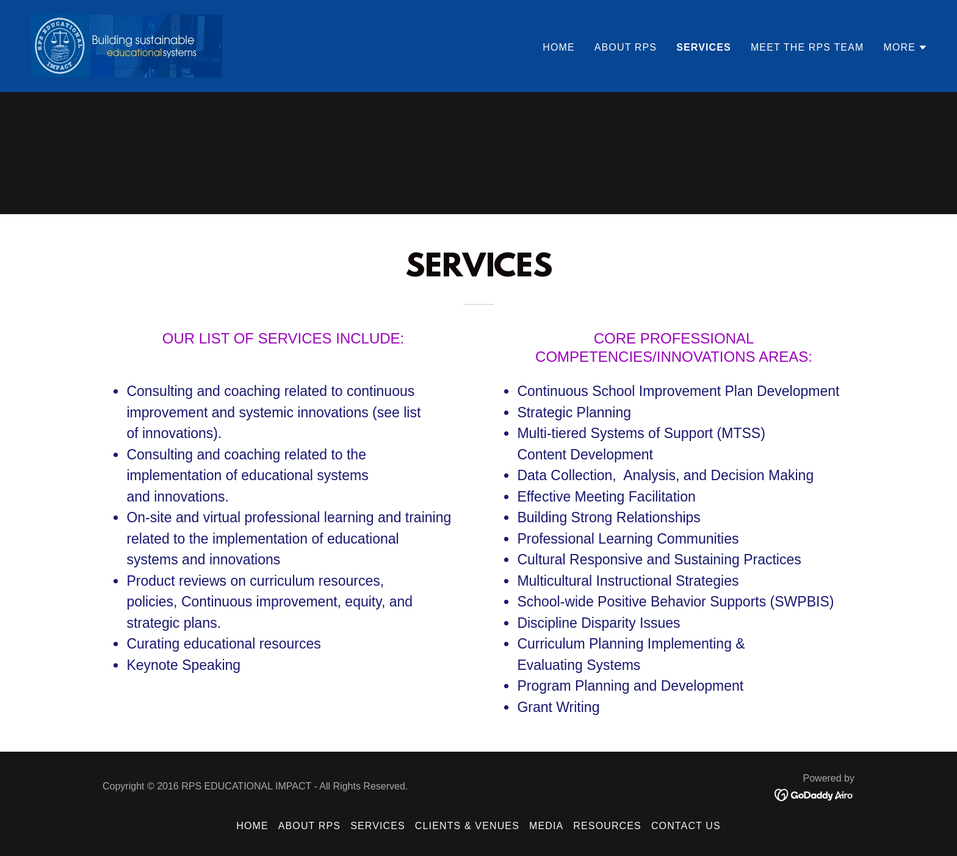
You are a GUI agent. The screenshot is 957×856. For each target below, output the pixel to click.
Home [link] (559, 47)
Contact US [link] (686, 826)
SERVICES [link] (703, 47)
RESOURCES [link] (607, 826)
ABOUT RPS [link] (625, 47)
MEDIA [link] (546, 826)
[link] (126, 45)
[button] (905, 47)
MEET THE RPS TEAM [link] (807, 47)
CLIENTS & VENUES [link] (467, 826)
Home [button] (252, 826)
